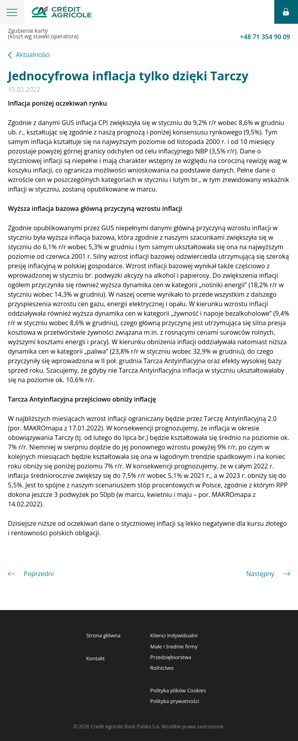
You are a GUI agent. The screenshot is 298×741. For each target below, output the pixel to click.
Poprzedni (39, 573)
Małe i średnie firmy (174, 646)
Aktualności (33, 55)
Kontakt (95, 658)
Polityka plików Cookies (178, 690)
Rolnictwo (162, 667)
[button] (12, 12)
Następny (260, 573)
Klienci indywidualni (173, 635)
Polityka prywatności (174, 701)
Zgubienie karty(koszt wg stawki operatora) (149, 34)
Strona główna (103, 635)
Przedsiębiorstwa (171, 657)
